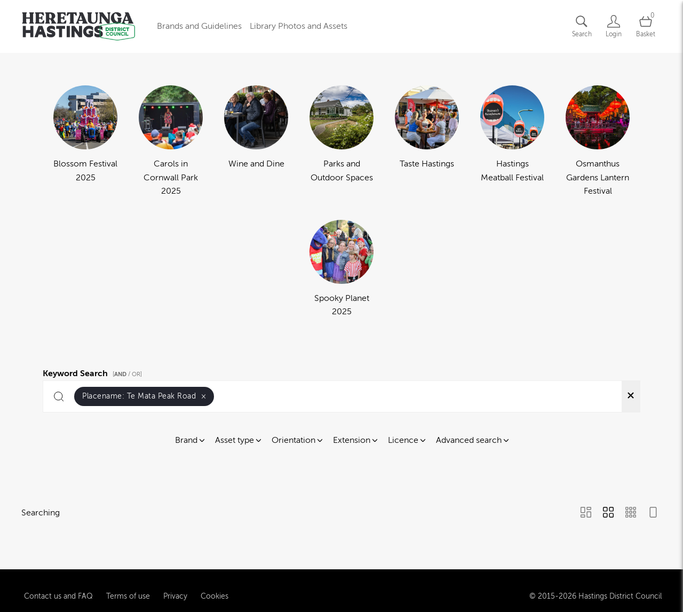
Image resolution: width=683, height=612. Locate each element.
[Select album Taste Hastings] (427, 141)
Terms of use (128, 586)
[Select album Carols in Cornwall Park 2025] (171, 141)
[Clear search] (631, 396)
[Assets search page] (582, 26)
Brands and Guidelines (199, 26)
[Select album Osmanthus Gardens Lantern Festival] (598, 141)
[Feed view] (653, 513)
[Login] (614, 26)
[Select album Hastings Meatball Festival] (512, 141)
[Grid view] (608, 513)
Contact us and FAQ (58, 586)
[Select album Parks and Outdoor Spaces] (341, 141)
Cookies (214, 586)
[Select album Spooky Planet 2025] (341, 269)
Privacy (175, 586)
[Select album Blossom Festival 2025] (85, 141)
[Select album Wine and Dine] (256, 141)
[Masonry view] (585, 513)
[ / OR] (127, 374)
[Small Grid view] (630, 513)
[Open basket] (646, 26)
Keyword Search (94, 372)
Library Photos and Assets (298, 26)
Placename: (144, 396)
